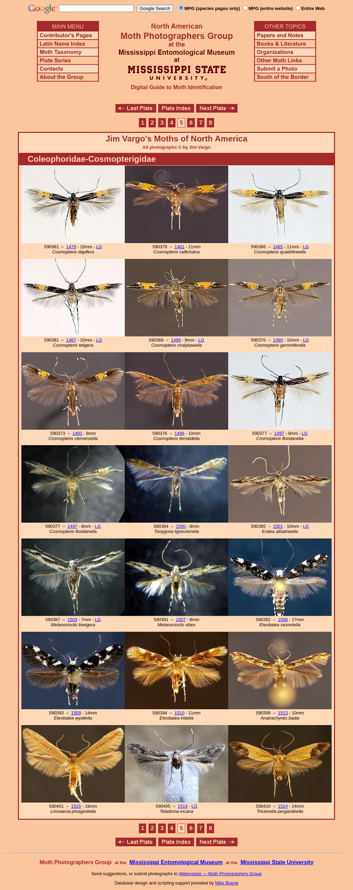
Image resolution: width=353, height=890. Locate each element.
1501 (278, 526)
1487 (71, 340)
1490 (278, 340)
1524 (283, 806)
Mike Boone (227, 883)
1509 (76, 712)
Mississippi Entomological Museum (175, 862)
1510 (179, 712)
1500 (180, 526)
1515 (76, 806)
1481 (179, 246)
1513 (283, 712)
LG (99, 246)
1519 (183, 806)
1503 (72, 619)
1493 (77, 433)
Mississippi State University (277, 862)
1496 (179, 433)
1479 (71, 246)
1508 (283, 619)
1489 (176, 340)
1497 (279, 433)
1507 (180, 619)
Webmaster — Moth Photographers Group (220, 873)
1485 (278, 246)
